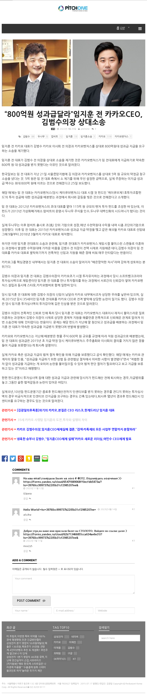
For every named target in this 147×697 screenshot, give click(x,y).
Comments (21, 470)
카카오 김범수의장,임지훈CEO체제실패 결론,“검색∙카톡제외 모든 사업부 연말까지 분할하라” (76, 429)
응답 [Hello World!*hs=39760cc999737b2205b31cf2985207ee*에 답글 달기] (25, 520)
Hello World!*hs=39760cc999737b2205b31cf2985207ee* (59, 509)
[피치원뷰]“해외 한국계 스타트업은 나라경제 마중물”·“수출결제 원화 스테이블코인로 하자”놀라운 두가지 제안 (26, 667)
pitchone (85, 129)
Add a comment (24, 560)
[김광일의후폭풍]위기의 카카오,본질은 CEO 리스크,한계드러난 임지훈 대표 (66, 410)
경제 (53, 129)
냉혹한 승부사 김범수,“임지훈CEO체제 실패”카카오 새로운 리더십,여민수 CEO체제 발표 (74, 439)
